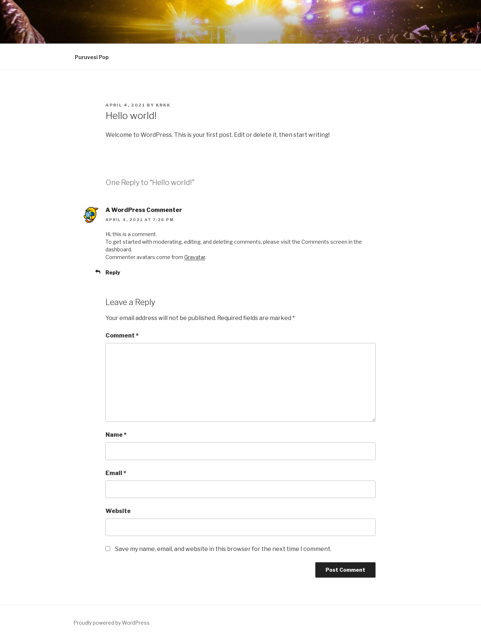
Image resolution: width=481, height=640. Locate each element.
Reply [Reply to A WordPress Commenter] (112, 272)
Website (118, 511)
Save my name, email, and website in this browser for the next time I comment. (223, 548)
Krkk (163, 105)
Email (115, 473)
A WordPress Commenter (143, 210)
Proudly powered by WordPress (111, 623)
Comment (122, 335)
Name (116, 434)
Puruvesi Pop (92, 57)
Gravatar (194, 257)
